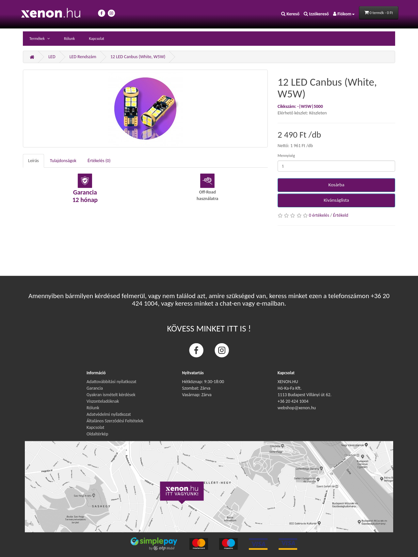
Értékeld (340, 215)
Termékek (37, 38)
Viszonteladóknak (103, 401)
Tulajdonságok (63, 160)
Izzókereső (316, 14)
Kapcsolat (96, 38)
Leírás (33, 160)
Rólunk (69, 38)
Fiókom (344, 14)
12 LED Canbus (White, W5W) (137, 56)
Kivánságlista (336, 200)
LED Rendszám (83, 56)
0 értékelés (319, 215)
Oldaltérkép (97, 434)
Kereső (290, 14)
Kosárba (337, 185)
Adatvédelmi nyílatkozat (109, 414)
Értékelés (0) (99, 160)
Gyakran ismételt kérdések (111, 394)
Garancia (95, 388)
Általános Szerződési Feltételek (115, 421)
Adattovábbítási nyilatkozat (112, 381)
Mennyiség (286, 155)
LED (51, 56)
